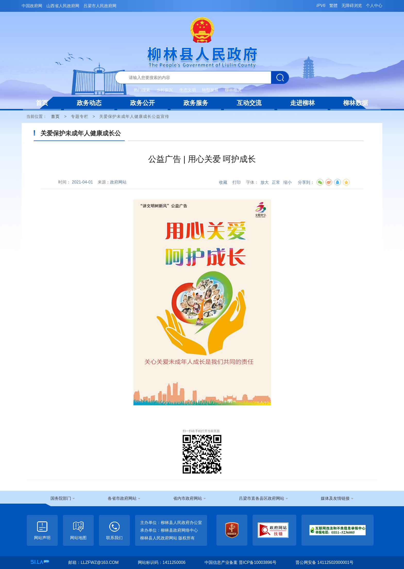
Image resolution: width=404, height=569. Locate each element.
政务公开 (142, 102)
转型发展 (210, 90)
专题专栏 (79, 116)
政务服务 (195, 102)
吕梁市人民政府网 (99, 6)
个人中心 (374, 5)
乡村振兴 (164, 90)
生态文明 (187, 90)
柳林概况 (233, 90)
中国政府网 (32, 6)
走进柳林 (302, 102)
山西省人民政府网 (62, 6)
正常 (276, 182)
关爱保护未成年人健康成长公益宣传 (134, 116)
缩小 (287, 182)
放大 (264, 182)
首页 (42, 102)
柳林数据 (355, 102)
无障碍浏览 (351, 5)
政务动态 (89, 102)
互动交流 (249, 102)
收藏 (223, 182)
